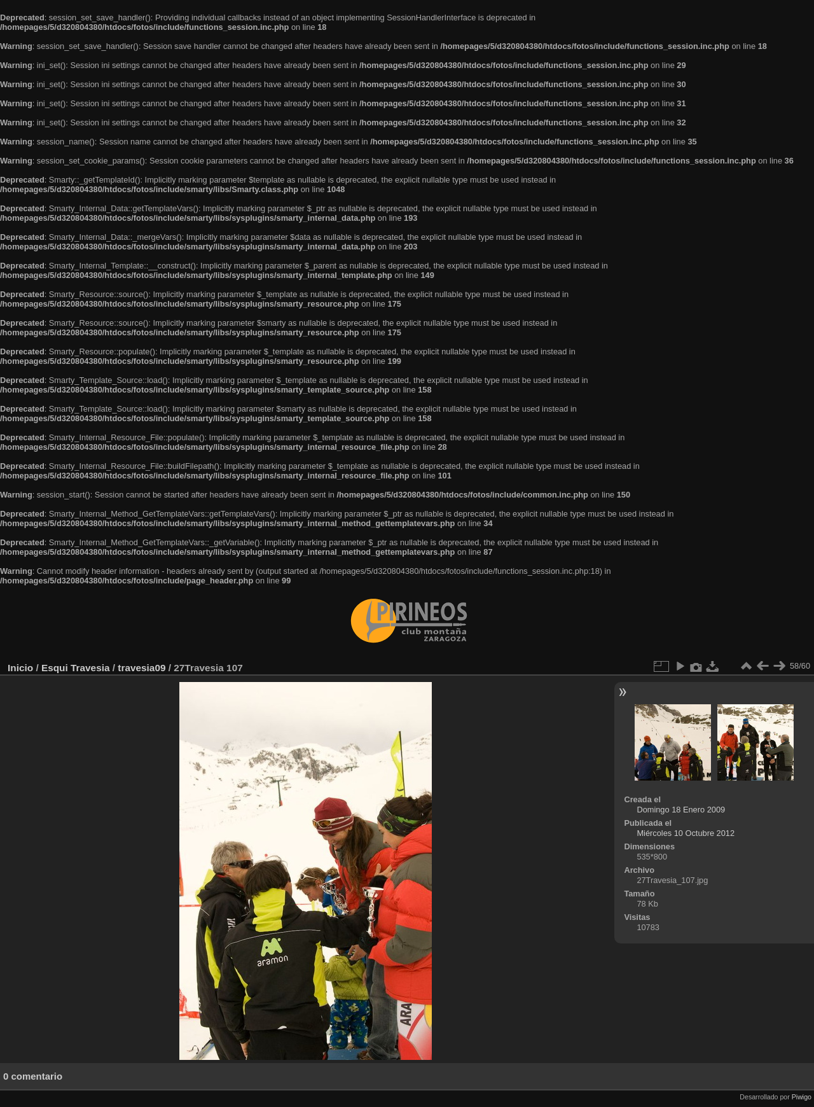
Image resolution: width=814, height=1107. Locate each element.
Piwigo (801, 1097)
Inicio (20, 667)
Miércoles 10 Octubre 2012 (686, 833)
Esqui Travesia (75, 667)
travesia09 (141, 667)
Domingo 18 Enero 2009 (681, 809)
